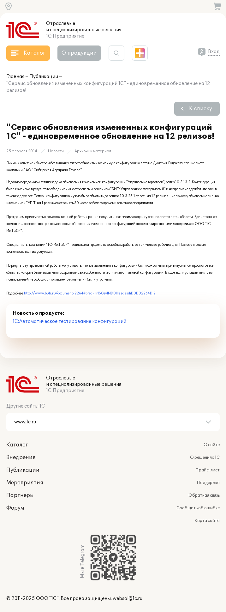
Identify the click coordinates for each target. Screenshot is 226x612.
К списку (200, 109)
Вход (214, 51)
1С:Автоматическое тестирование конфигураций (69, 321)
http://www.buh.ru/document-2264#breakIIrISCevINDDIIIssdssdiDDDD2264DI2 (90, 293)
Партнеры (20, 495)
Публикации (43, 76)
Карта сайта (207, 520)
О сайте (212, 444)
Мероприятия (24, 483)
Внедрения (21, 457)
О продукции (79, 53)
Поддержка (208, 482)
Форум (15, 508)
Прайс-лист (207, 470)
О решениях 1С (205, 457)
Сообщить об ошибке (198, 508)
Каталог (17, 445)
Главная (15, 76)
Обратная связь (204, 495)
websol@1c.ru (127, 598)
